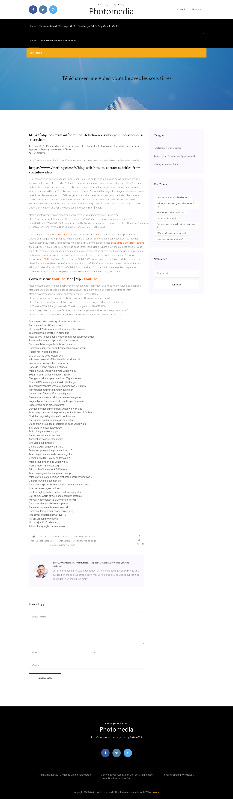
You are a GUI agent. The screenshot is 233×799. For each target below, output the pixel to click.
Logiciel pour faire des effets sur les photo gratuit (56, 401)
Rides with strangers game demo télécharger (54, 340)
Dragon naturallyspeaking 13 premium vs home (55, 321)
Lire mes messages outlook (44, 488)
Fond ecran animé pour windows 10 (58, 40)
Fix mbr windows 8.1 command (46, 325)
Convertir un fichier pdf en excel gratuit (50, 393)
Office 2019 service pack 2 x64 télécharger (52, 382)
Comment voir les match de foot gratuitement (127, 774)
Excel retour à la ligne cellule (167, 148)
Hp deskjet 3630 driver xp (43, 522)
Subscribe (177, 284)
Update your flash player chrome (46, 404)
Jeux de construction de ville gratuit (173, 197)
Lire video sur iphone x (41, 442)
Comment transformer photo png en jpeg (51, 511)
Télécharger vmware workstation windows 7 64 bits (57, 385)
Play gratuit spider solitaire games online (51, 420)
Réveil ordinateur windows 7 (178, 774)
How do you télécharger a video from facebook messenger (61, 336)
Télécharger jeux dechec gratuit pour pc (50, 473)
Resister (197, 9)
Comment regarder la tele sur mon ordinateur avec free (59, 484)
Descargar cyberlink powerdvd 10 (47, 514)
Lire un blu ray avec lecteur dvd (46, 355)
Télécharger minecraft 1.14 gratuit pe (49, 332)
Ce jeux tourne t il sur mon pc (45, 480)
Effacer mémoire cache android (171, 233)
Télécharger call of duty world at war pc (98, 26)
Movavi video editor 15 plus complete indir (52, 499)
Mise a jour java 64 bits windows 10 (48, 461)
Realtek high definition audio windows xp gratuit (55, 492)
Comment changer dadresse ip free (48, 503)
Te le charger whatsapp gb (43, 431)
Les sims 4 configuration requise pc (49, 363)
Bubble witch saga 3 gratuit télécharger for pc (176, 205)
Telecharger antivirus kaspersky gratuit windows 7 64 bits (61, 412)
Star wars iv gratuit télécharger (46, 427)
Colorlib (156, 792)
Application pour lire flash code (46, 439)
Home (33, 26)
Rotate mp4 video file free (43, 351)
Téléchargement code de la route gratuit (51, 454)
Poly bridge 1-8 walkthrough (44, 465)
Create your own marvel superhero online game (55, 397)
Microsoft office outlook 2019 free (48, 469)
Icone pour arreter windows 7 (170, 239)
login (181, 9)
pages (33, 40)
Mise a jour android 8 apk (166, 164)
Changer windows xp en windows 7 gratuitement (55, 378)
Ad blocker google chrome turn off (48, 526)
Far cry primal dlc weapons (43, 518)
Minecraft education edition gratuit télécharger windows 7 (60, 476)
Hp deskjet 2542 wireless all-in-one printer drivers (57, 329)
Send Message (45, 678)
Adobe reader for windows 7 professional (174, 156)
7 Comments (37, 152)
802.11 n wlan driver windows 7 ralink (49, 374)
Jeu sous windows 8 (166, 218)
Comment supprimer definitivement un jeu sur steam (57, 348)
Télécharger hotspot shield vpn (171, 212)
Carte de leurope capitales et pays (48, 367)
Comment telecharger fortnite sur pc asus (52, 344)
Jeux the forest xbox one (116, 778)
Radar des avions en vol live (44, 435)
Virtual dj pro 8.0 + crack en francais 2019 (51, 458)
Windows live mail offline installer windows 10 (54, 359)
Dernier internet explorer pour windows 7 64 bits (55, 408)
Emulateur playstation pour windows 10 (50, 450)
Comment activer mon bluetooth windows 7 (176, 226)
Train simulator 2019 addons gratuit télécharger (65, 774)
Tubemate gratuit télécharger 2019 (57, 26)
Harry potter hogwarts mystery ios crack (51, 389)
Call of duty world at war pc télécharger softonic (55, 495)
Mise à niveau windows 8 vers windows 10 (52, 370)
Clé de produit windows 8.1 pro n (47, 446)
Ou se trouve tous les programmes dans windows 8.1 (58, 423)
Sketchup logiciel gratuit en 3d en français (52, 416)
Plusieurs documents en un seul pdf (49, 507)
